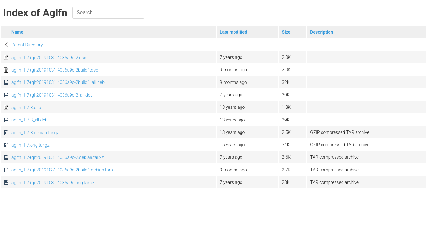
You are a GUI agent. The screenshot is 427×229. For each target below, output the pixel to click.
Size (286, 32)
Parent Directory (27, 44)
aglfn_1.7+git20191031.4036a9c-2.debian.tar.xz (57, 157)
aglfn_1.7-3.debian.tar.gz (35, 132)
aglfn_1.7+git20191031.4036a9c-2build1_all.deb (58, 82)
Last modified (233, 32)
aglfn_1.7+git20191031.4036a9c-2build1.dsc (54, 70)
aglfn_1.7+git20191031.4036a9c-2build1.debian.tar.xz (63, 169)
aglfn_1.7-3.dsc (26, 107)
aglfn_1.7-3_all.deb (29, 119)
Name (17, 32)
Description (321, 32)
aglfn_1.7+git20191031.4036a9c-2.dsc (48, 57)
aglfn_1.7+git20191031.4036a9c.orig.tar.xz (52, 182)
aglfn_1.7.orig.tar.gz (30, 145)
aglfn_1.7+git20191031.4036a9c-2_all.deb (52, 95)
